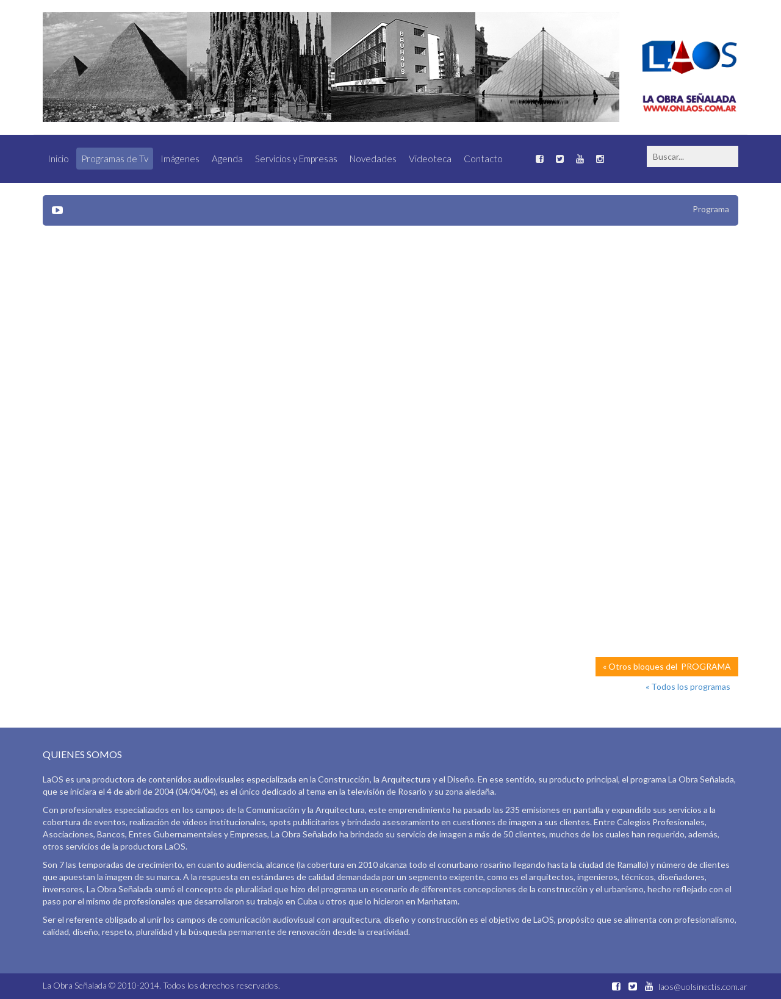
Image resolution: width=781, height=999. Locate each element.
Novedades (373, 158)
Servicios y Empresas (296, 158)
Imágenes (180, 158)
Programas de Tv (114, 158)
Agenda (227, 158)
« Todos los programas (688, 686)
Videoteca (430, 158)
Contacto (483, 158)
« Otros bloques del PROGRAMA (667, 666)
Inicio (58, 158)
